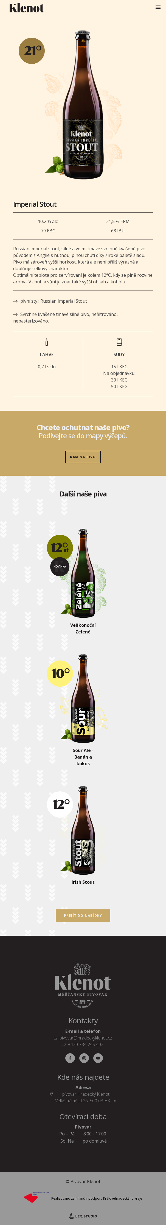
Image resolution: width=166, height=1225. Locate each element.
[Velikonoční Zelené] (83, 583)
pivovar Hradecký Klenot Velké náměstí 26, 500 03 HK (85, 1097)
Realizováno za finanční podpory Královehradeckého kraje (96, 1198)
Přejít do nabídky (83, 915)
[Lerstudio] (83, 1215)
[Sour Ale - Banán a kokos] (83, 712)
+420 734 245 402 (85, 1044)
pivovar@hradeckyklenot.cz (86, 1038)
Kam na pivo (83, 457)
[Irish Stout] (83, 838)
